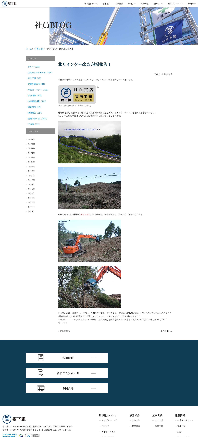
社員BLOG (156, 3)
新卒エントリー (184, 406)
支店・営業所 (108, 406)
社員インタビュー (185, 389)
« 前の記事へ (64, 331)
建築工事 (159, 395)
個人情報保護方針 (27, 420)
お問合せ (191, 3)
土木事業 (136, 389)
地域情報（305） (35, 95)
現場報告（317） (35, 112)
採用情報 (142, 3)
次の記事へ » (166, 331)
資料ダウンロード (174, 3)
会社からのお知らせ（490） (40, 72)
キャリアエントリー (186, 412)
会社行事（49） (35, 78)
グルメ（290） (34, 66)
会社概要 (106, 395)
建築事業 (136, 395)
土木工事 (159, 389)
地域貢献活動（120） (37, 101)
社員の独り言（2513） (38, 118)
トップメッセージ (109, 389)
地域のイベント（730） (38, 89)
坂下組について (87, 3)
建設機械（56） (35, 106)
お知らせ (129, 3)
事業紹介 (103, 3)
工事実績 (116, 3)
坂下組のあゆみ (109, 400)
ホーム (29, 48)
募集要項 (181, 395)
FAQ (179, 400)
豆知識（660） (34, 124)
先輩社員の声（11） (37, 84)
